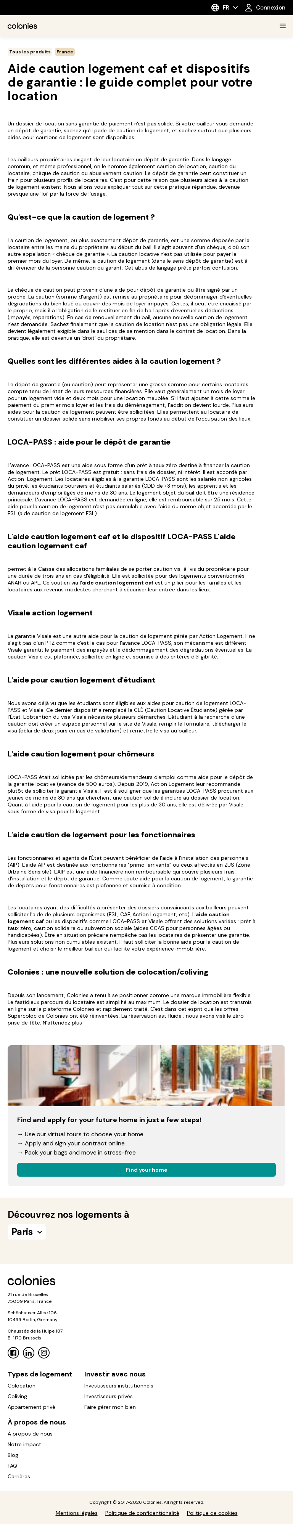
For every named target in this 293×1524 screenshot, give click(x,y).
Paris (26, 1232)
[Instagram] (44, 1353)
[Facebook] (13, 1353)
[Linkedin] (28, 1353)
